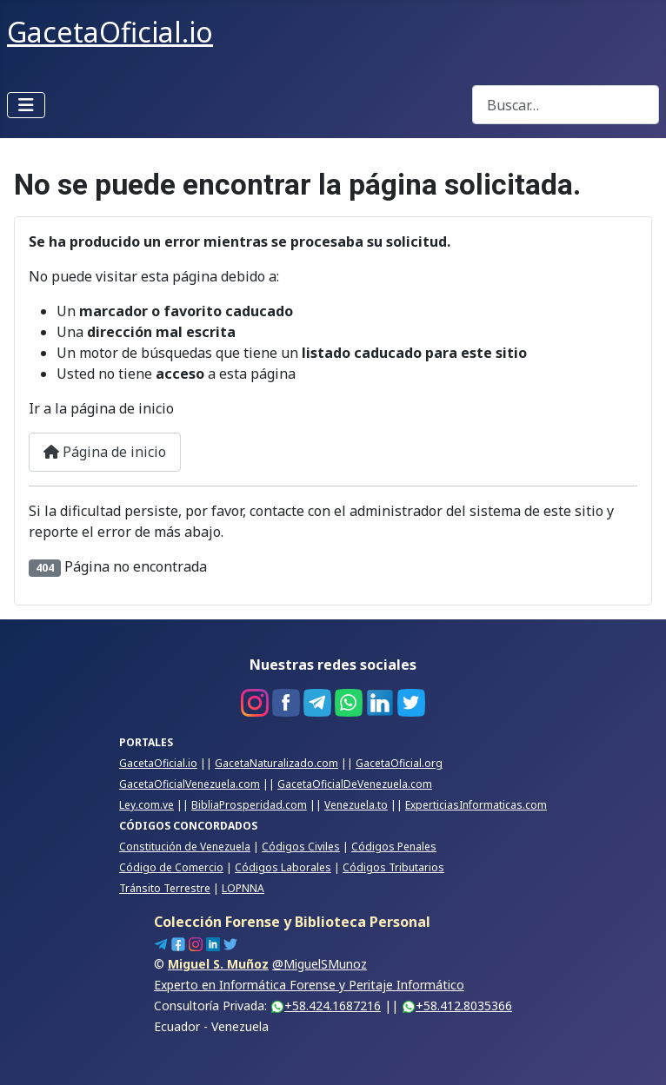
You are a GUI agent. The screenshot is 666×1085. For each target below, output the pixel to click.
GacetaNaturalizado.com (276, 763)
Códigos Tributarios (393, 867)
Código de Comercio (171, 867)
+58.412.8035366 (457, 1005)
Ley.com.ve (146, 804)
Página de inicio (104, 451)
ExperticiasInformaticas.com (476, 804)
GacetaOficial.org (399, 763)
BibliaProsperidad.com (249, 804)
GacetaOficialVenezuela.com (189, 784)
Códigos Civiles (301, 846)
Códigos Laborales (283, 867)
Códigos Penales (393, 846)
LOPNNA (243, 888)
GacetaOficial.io (158, 763)
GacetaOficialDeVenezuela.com (354, 784)
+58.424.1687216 (325, 1005)
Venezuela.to (356, 804)
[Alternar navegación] (26, 105)
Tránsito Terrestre (164, 888)
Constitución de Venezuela (184, 846)
